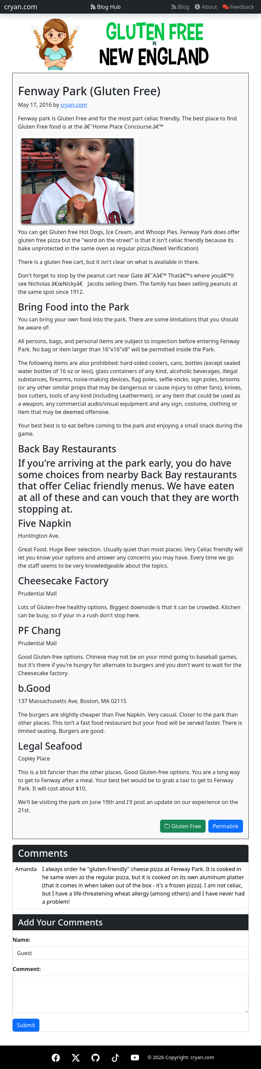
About (206, 7)
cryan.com (20, 6)
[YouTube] (135, 1056)
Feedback (238, 7)
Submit (26, 1025)
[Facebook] (56, 1056)
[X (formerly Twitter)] (76, 1056)
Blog (180, 7)
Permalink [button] (226, 826)
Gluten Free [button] (182, 826)
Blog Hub (106, 7)
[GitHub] (95, 1056)
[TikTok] (115, 1056)
